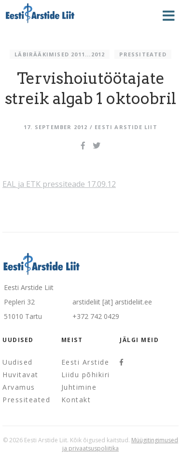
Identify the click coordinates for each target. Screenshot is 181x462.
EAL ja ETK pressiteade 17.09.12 (59, 184)
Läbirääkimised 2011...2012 (59, 54)
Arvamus (18, 387)
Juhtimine (79, 387)
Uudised (17, 362)
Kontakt (76, 399)
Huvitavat (20, 374)
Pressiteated (142, 54)
